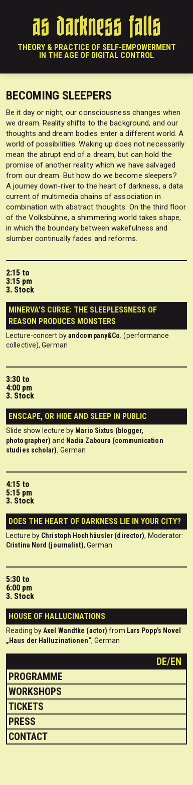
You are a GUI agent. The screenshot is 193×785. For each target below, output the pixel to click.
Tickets (26, 706)
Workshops (35, 692)
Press (22, 722)
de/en (170, 662)
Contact (28, 736)
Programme (36, 676)
